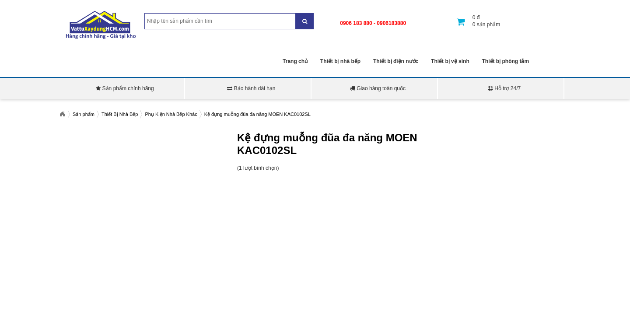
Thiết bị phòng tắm (505, 61)
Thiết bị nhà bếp (340, 61)
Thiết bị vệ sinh (450, 61)
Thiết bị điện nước (395, 61)
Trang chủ (295, 61)
